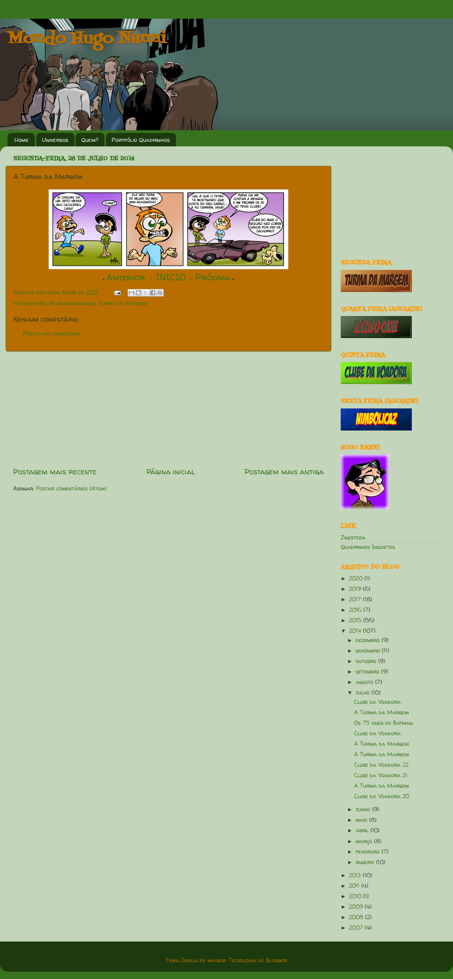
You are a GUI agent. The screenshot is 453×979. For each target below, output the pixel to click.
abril (363, 830)
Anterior (125, 277)
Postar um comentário (52, 333)
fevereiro (368, 851)
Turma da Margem (123, 303)
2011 (355, 886)
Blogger (276, 960)
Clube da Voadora (377, 702)
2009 (357, 906)
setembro (368, 671)
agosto (365, 682)
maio (362, 820)
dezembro (368, 640)
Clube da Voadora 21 (380, 775)
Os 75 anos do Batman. (384, 723)
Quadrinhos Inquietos (368, 547)
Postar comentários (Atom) (71, 488)
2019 (356, 589)
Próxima (213, 277)
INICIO (171, 277)
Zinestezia (353, 537)
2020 (356, 578)
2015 (356, 620)
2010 (356, 896)
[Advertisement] (168, 409)
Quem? (89, 140)
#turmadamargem (72, 303)
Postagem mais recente (55, 471)
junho (364, 809)
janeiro (366, 862)
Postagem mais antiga (284, 471)
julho (363, 692)
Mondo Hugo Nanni (86, 39)
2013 (356, 875)
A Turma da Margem (381, 712)
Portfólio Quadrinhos (141, 140)
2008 (357, 917)
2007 (357, 927)
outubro (367, 661)
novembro (369, 650)
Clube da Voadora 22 (381, 765)
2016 (356, 610)
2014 (356, 631)
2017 (356, 599)
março (365, 841)
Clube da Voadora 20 (381, 796)
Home (22, 140)
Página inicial (170, 471)
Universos (55, 140)
